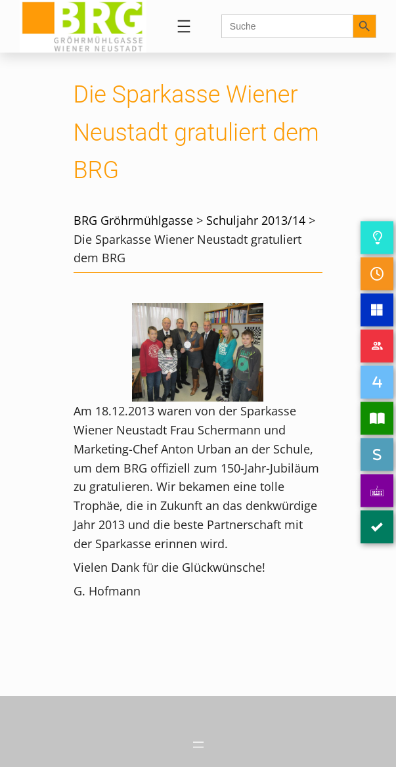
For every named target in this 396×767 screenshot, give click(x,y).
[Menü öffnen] (183, 26)
